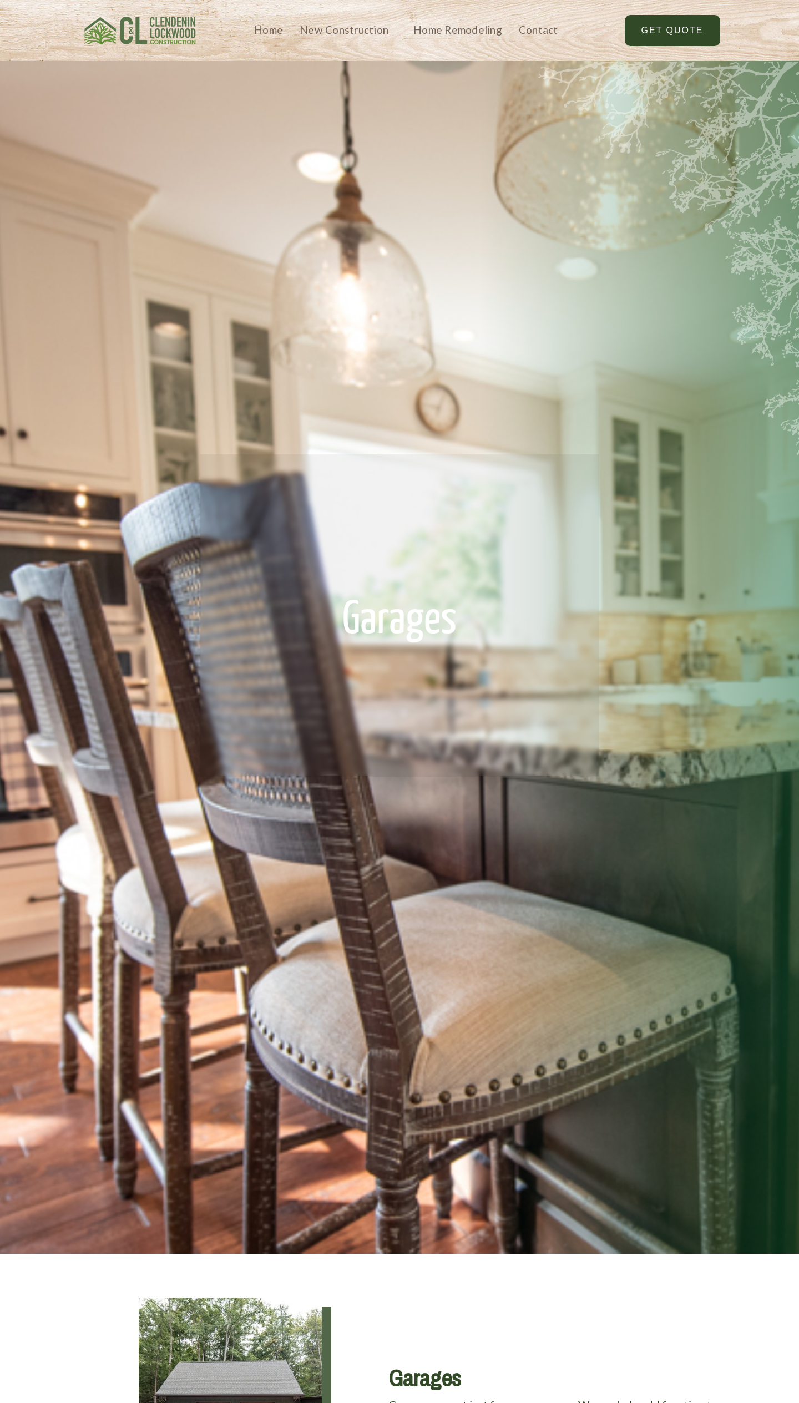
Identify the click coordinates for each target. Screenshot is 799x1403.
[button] (340, 30)
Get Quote (672, 30)
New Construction (344, 29)
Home (268, 29)
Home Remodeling (457, 29)
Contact (538, 29)
